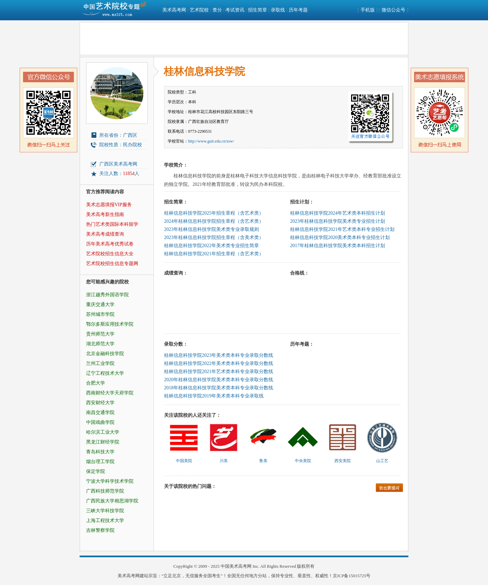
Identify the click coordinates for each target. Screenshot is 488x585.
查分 (217, 10)
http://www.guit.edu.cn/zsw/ (211, 141)
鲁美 (263, 460)
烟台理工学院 (100, 461)
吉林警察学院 (100, 530)
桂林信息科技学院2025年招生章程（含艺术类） (214, 213)
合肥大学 (95, 383)
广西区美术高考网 (118, 164)
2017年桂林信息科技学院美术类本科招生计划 (337, 245)
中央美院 (303, 460)
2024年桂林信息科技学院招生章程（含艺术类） (214, 221)
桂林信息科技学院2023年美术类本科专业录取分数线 (218, 355)
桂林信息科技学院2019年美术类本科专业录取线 (214, 395)
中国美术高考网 (236, 566)
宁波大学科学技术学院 (110, 481)
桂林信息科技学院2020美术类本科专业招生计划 (340, 237)
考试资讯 (234, 10)
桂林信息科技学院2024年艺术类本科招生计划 (337, 213)
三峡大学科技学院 (105, 510)
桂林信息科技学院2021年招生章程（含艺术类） (214, 253)
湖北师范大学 (100, 343)
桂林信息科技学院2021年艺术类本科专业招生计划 (342, 229)
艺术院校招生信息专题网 (112, 263)
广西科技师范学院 (105, 491)
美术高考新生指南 (105, 214)
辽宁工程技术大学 (105, 373)
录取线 (278, 10)
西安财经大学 (100, 402)
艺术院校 (199, 10)
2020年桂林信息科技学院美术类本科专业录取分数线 (218, 379)
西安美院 (342, 460)
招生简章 (257, 10)
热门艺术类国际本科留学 (112, 224)
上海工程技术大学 (105, 520)
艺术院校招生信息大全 (110, 253)
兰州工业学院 (100, 363)
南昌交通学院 (100, 412)
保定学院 (95, 471)
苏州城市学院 (100, 314)
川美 (224, 460)
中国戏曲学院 (100, 422)
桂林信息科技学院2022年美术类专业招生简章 (211, 245)
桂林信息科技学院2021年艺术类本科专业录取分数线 (218, 371)
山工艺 (382, 460)
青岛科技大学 (100, 451)
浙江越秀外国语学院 (107, 294)
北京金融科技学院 (105, 353)
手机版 (368, 10)
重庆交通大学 (100, 304)
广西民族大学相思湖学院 (112, 500)
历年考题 (298, 10)
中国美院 (184, 460)
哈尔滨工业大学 (102, 432)
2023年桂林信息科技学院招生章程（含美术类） (214, 237)
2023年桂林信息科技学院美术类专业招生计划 (337, 221)
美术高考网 (174, 10)
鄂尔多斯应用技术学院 (110, 324)
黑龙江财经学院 (102, 442)
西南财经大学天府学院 (110, 392)
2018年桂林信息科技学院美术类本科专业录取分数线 (218, 387)
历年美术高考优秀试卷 (110, 243)
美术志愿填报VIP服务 (109, 204)
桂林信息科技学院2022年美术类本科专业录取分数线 (218, 363)
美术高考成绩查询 (105, 234)
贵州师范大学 (100, 334)
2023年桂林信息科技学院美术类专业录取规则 (211, 229)
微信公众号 (393, 10)
